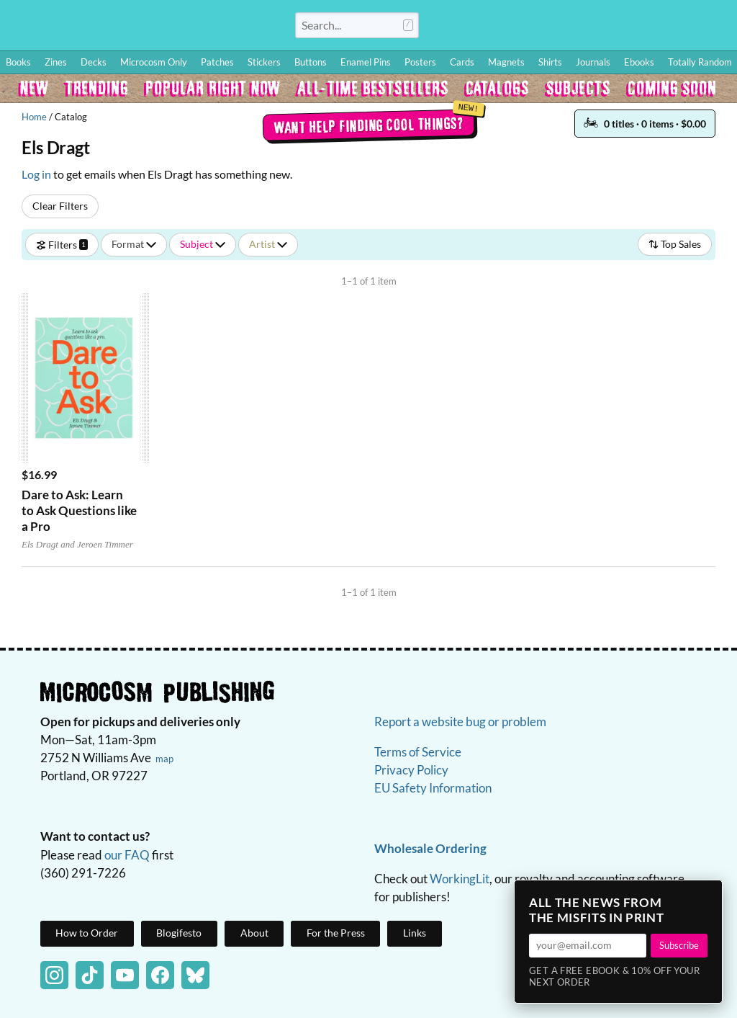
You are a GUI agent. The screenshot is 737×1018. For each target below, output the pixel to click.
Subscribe (679, 945)
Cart (708, 25)
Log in (36, 174)
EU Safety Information (433, 787)
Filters (62, 244)
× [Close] (706, 895)
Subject (202, 244)
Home (34, 116)
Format (134, 244)
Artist (268, 244)
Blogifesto (179, 933)
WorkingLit (459, 878)
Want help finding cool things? (369, 124)
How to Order (507, 25)
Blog (556, 25)
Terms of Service (417, 751)
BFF (632, 25)
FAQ (662, 25)
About (254, 933)
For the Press (336, 933)
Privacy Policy (411, 769)
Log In (452, 25)
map (164, 758)
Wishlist (600, 25)
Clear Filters (60, 206)
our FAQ (127, 854)
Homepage (144, 31)
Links (414, 933)
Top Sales (674, 244)
